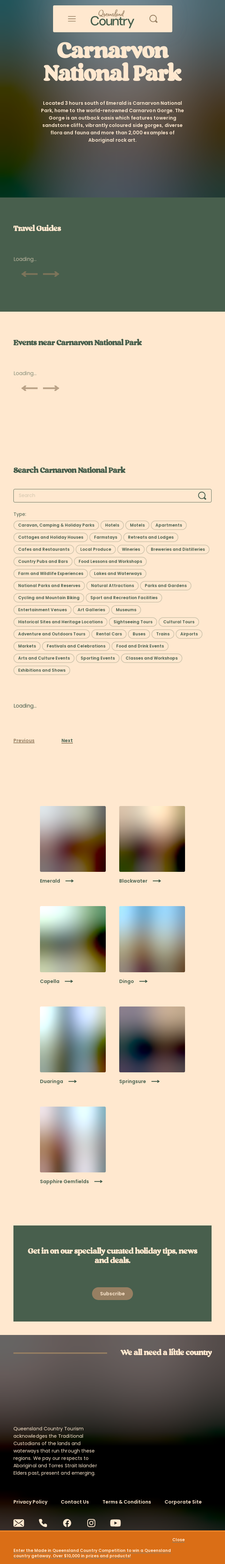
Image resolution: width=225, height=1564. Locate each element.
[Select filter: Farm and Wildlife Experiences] (50, 573)
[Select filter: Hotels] (112, 525)
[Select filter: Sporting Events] (98, 658)
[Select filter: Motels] (137, 525)
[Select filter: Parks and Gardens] (165, 585)
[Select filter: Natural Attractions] (112, 585)
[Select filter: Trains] (162, 634)
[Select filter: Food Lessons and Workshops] (110, 561)
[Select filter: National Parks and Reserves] (49, 585)
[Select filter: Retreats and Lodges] (150, 537)
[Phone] (43, 1523)
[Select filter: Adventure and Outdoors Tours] (51, 634)
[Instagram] (91, 1523)
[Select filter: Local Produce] (96, 549)
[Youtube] (115, 1523)
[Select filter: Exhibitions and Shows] (41, 670)
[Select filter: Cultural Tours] (179, 622)
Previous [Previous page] (24, 740)
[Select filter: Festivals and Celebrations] (76, 646)
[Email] (18, 1523)
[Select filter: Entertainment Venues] (42, 610)
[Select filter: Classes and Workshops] (151, 658)
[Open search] (153, 18)
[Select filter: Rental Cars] (109, 634)
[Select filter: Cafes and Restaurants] (43, 549)
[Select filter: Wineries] (131, 549)
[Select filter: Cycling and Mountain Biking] (48, 597)
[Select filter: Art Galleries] (91, 610)
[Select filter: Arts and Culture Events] (44, 658)
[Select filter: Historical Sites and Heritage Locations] (60, 622)
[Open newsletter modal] (112, 1293)
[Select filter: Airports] (189, 634)
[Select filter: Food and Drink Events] (140, 646)
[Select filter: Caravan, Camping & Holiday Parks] (56, 525)
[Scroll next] (51, 274)
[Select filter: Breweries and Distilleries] (178, 549)
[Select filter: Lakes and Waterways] (117, 573)
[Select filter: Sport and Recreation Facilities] (124, 597)
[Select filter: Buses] (139, 634)
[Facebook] (67, 1523)
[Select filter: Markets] (27, 646)
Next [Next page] (67, 740)
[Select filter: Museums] (126, 610)
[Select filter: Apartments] (169, 525)
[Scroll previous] (29, 274)
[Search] (202, 496)
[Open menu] (72, 19)
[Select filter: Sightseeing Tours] (133, 622)
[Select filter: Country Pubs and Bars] (43, 561)
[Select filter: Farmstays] (105, 537)
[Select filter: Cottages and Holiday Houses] (50, 537)
